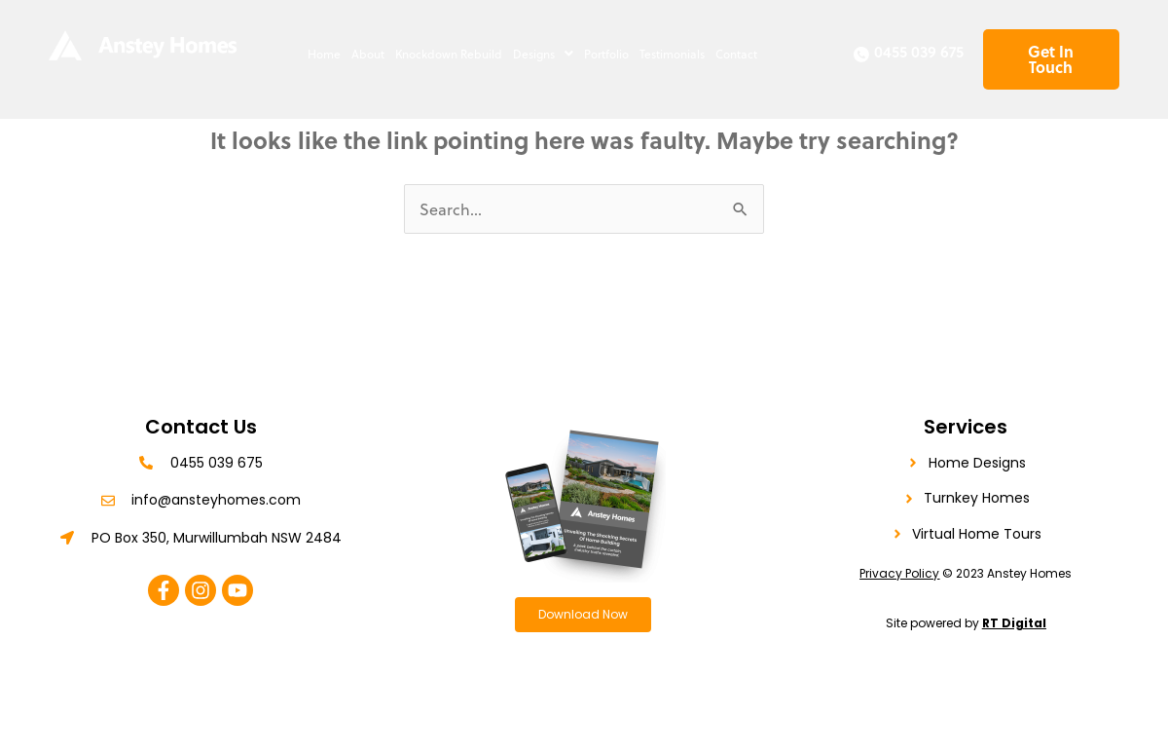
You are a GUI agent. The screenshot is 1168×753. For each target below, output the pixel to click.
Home (324, 53)
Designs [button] (543, 53)
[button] (542, 53)
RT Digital (1014, 623)
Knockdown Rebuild (448, 53)
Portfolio (606, 53)
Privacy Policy (899, 573)
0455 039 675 (919, 51)
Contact (736, 53)
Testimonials (672, 53)
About (367, 53)
